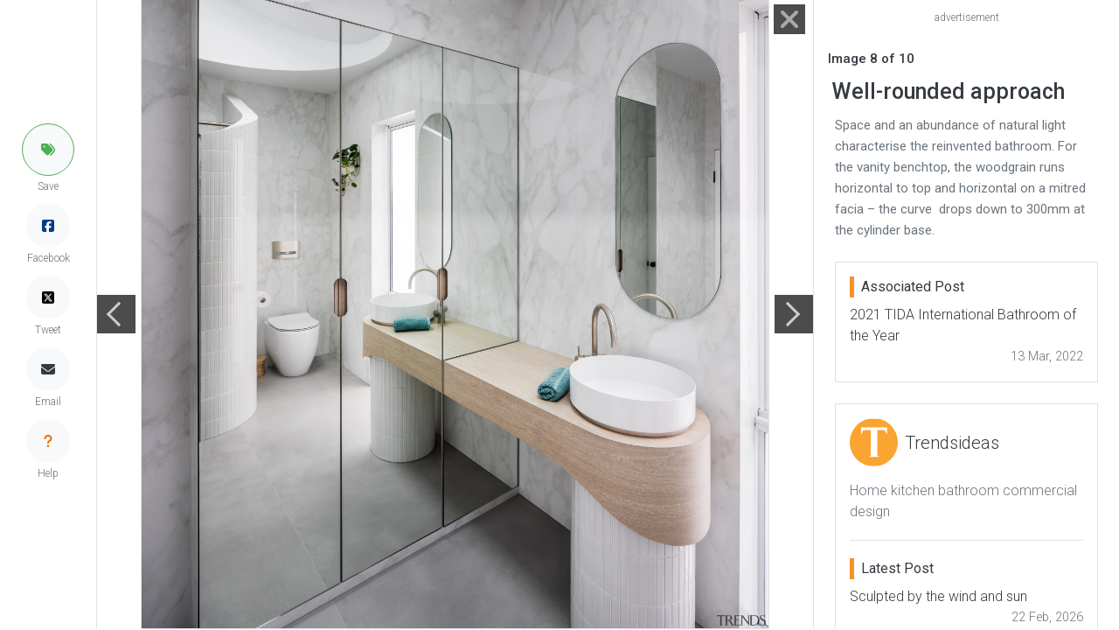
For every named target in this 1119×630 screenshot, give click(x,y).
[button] (48, 149)
